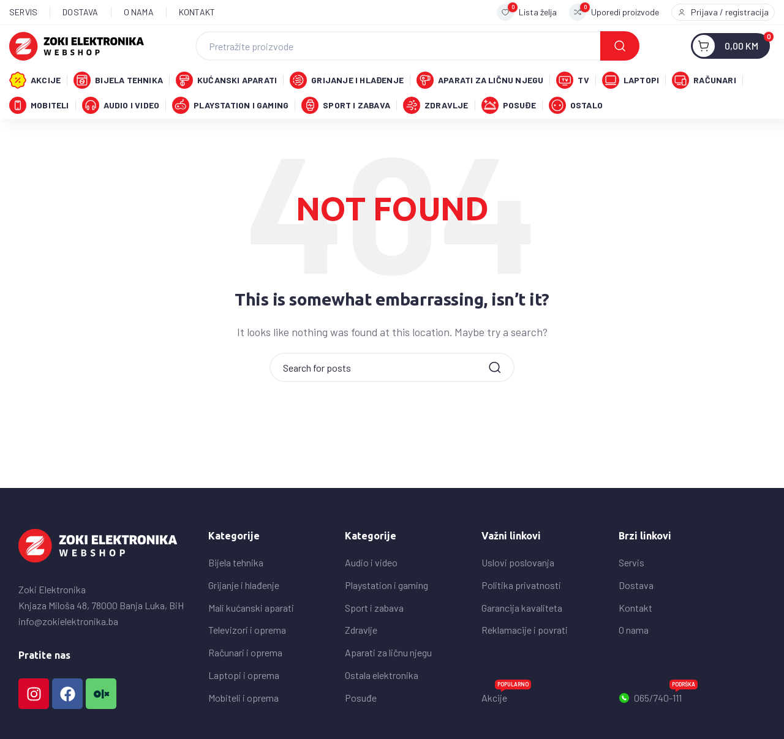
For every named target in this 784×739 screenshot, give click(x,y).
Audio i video (371, 586)
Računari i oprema (245, 676)
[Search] (417, 49)
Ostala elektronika (381, 699)
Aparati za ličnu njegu (388, 676)
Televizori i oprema (247, 653)
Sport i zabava (374, 631)
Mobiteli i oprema (243, 721)
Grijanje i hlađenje (243, 609)
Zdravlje (361, 653)
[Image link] (98, 568)
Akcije (506, 719)
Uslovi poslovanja (517, 586)
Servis (631, 586)
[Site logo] (76, 48)
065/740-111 (658, 719)
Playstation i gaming (386, 609)
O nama (634, 653)
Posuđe (361, 721)
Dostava (636, 609)
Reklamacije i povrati (524, 653)
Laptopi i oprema (243, 699)
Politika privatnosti (521, 609)
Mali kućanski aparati (251, 631)
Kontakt (635, 631)
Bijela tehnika (235, 586)
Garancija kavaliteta (521, 631)
